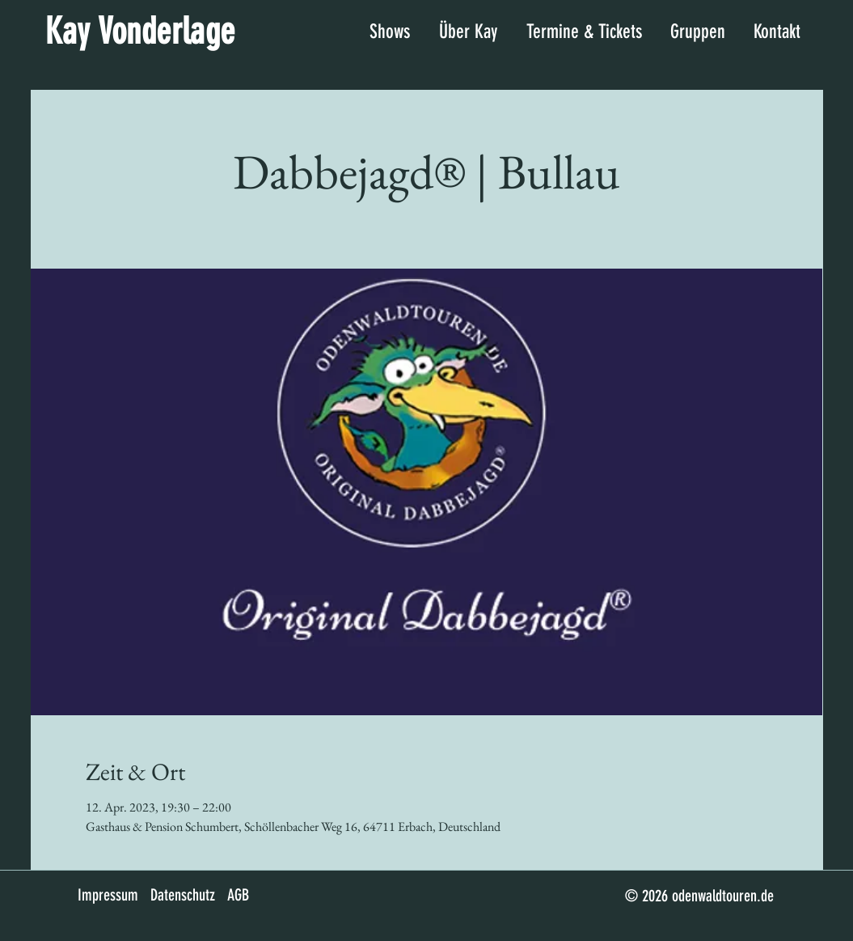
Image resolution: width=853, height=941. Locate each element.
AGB (238, 895)
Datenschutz (182, 895)
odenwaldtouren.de (723, 895)
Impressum (108, 895)
